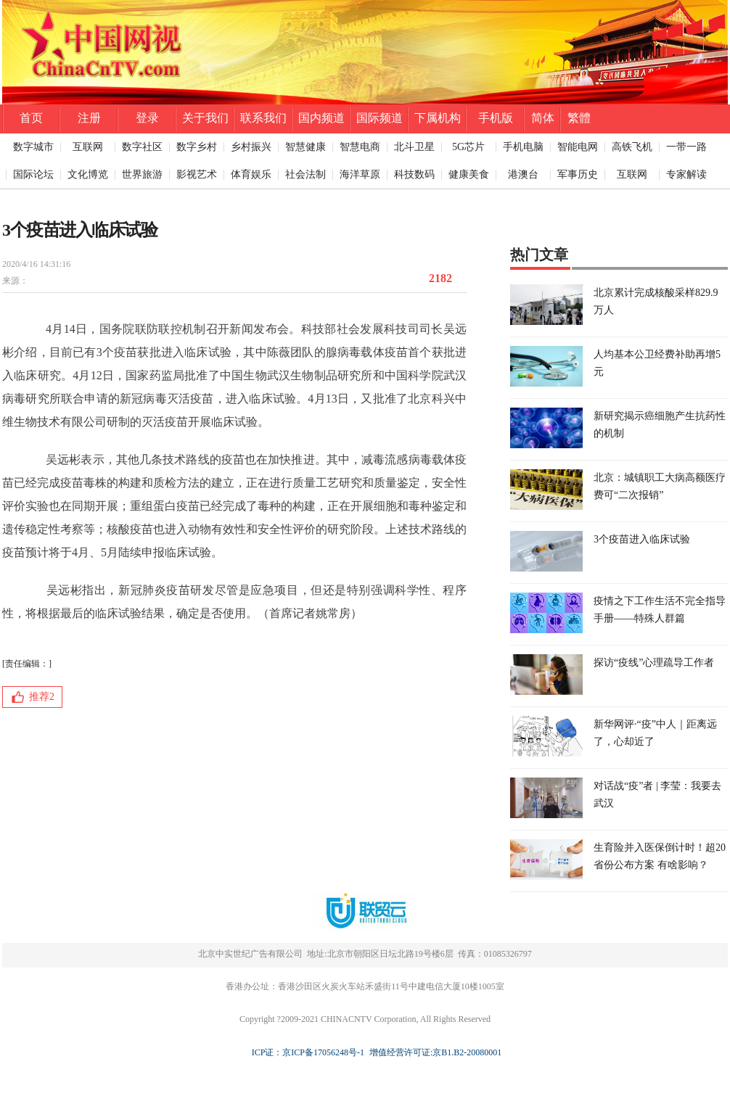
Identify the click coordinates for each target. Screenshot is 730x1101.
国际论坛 (33, 174)
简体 (542, 118)
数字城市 (33, 146)
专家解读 (686, 174)
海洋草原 (360, 174)
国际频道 (379, 118)
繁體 (579, 118)
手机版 (495, 118)
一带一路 (686, 146)
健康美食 (468, 174)
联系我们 (263, 118)
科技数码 (414, 174)
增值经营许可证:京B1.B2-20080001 (433, 1052)
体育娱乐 (251, 174)
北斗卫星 (414, 146)
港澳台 (523, 174)
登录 (147, 118)
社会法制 (305, 174)
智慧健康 (305, 146)
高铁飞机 (632, 146)
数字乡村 (196, 146)
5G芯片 (468, 146)
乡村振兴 (251, 146)
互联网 (88, 146)
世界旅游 (142, 174)
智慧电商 (360, 146)
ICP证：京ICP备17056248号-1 (308, 1052)
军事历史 (577, 174)
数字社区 (142, 146)
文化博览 (87, 174)
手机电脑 (523, 146)
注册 (89, 118)
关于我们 (205, 118)
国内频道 (321, 118)
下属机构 (437, 118)
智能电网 (577, 146)
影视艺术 (196, 174)
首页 (31, 118)
